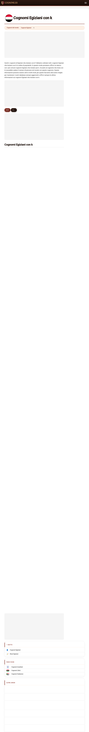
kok (41, 362)
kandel (11, 210)
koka (11, 279)
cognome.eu (44, 620)
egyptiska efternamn (17, 500)
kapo (11, 261)
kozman (42, 233)
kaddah (11, 316)
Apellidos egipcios (16, 454)
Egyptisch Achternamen (18, 479)
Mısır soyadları (15, 504)
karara (11, 357)
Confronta (51, 627)
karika (42, 352)
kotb (41, 178)
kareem (11, 201)
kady (10, 229)
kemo (41, 215)
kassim (42, 229)
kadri (41, 293)
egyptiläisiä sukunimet (18, 490)
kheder (11, 339)
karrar (11, 371)
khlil (10, 288)
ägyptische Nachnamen (18, 464)
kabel (41, 256)
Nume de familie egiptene (19, 497)
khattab (42, 160)
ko (10, 375)
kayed (42, 284)
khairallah (43, 265)
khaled (42, 155)
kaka (10, 311)
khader (11, 252)
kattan (11, 275)
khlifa (11, 284)
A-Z (8, 110)
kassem (11, 164)
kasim (11, 265)
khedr (11, 183)
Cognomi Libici (16, 437)
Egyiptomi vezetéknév (17, 493)
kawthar (12, 352)
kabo (41, 275)
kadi (10, 320)
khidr (41, 288)
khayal (11, 307)
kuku (41, 238)
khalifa (11, 160)
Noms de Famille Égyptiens (19, 461)
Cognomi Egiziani (26, 28)
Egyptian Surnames (17, 457)
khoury (42, 219)
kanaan (11, 348)
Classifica (41, 627)
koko (41, 192)
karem (42, 197)
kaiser (42, 311)
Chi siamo (32, 627)
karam (42, 164)
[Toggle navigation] (86, 3)
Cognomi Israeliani (17, 433)
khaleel (42, 302)
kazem (42, 242)
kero (10, 242)
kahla (41, 261)
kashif (11, 366)
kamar (42, 201)
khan (41, 210)
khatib (11, 238)
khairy (11, 174)
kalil (10, 270)
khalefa (11, 215)
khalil (41, 151)
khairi (11, 330)
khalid (42, 187)
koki (41, 297)
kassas (42, 325)
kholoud (42, 339)
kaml (11, 325)
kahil (11, 302)
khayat (11, 334)
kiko (41, 270)
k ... (15, 110)
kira (10, 293)
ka (40, 371)
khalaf (42, 169)
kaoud (42, 252)
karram (11, 297)
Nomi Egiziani (14, 420)
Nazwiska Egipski (16, 476)
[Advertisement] (44, 44)
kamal (11, 151)
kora (41, 320)
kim (41, 316)
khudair (11, 256)
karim (11, 187)
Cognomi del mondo (13, 27)
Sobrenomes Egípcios (17, 472)
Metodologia (21, 627)
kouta (41, 279)
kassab (11, 197)
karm (11, 343)
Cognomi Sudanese (17, 440)
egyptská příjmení (16, 483)
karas (41, 334)
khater (11, 178)
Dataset (60, 627)
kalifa (41, 375)
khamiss (42, 357)
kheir (11, 224)
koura (11, 233)
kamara (42, 348)
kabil (11, 206)
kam (41, 366)
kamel (11, 155)
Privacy (69, 627)
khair (41, 247)
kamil (11, 219)
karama (11, 362)
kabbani (42, 330)
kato (41, 307)
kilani (41, 343)
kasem (42, 183)
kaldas (42, 224)
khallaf (11, 192)
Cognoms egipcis (16, 468)
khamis (42, 174)
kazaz (11, 247)
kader (41, 206)
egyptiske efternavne (17, 486)
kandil (11, 169)
